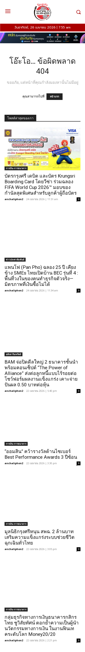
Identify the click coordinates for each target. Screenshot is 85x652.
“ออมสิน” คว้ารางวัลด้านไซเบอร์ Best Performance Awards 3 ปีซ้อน (41, 454)
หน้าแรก (54, 96)
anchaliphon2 (14, 199)
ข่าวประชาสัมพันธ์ (15, 259)
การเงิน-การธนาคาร (16, 168)
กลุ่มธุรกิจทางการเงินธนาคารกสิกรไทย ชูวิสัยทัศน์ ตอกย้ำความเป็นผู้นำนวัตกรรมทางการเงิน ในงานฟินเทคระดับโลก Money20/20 (42, 625)
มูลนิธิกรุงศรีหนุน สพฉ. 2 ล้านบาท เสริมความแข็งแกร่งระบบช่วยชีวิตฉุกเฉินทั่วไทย (40, 537)
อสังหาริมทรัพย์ (13, 354)
